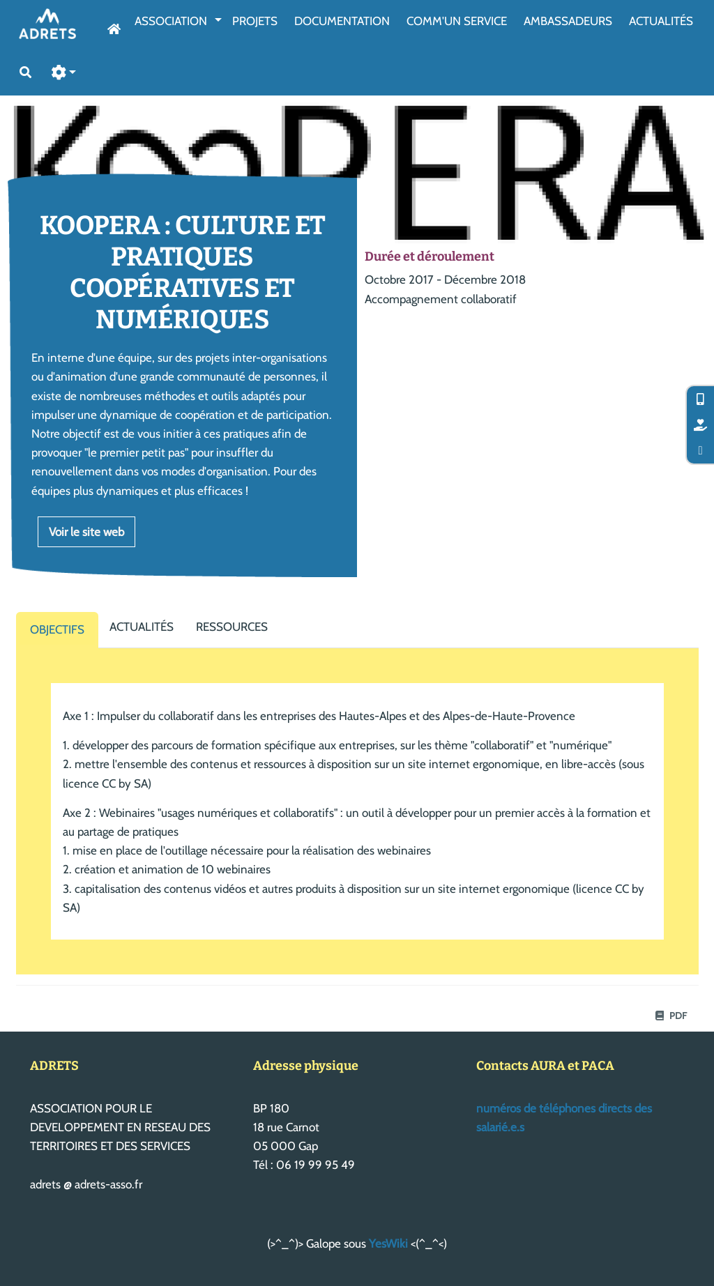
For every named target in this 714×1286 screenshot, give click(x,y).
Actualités (661, 21)
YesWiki (388, 1243)
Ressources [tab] (232, 627)
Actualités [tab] (141, 627)
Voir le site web (86, 532)
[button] (64, 73)
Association (171, 21)
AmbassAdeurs (568, 21)
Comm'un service (457, 21)
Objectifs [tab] (57, 629)
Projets (255, 21)
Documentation (342, 21)
